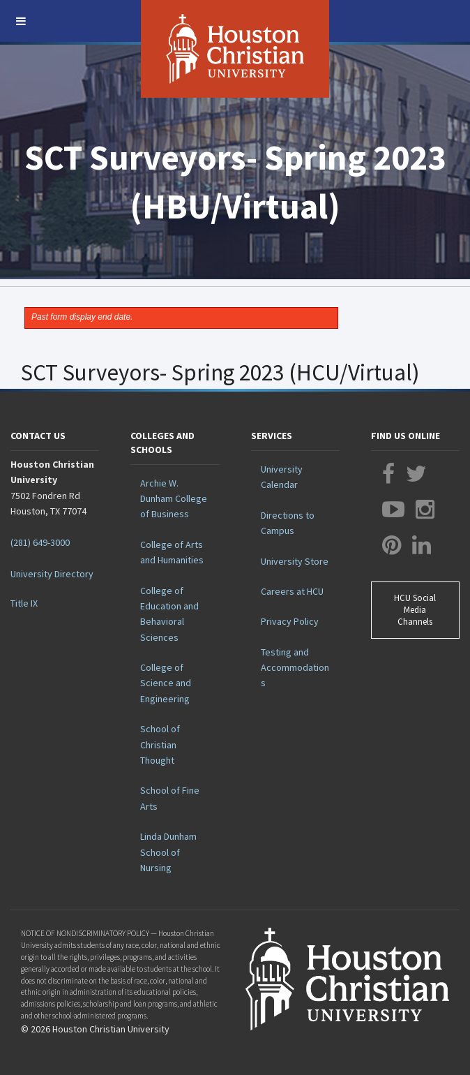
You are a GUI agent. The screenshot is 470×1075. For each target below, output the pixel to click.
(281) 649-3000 (40, 542)
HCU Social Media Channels (415, 610)
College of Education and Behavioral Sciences (169, 614)
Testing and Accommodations (295, 668)
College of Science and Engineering (165, 683)
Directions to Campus (287, 523)
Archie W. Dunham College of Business (173, 499)
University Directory (51, 574)
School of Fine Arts (169, 798)
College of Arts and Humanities (172, 552)
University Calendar (282, 477)
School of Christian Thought (160, 744)
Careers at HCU (292, 591)
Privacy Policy (290, 621)
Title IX (24, 603)
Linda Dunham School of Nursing (168, 852)
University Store (294, 561)
